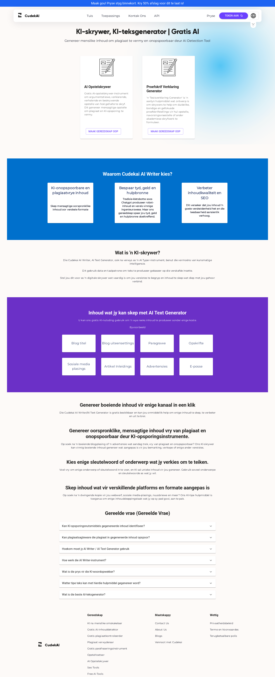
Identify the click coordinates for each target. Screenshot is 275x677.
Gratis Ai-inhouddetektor (102, 629)
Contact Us (162, 623)
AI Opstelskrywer (98, 661)
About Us (161, 629)
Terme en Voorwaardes (224, 629)
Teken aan (233, 15)
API (156, 16)
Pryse (211, 16)
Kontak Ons (137, 16)
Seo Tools (93, 667)
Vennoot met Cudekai (168, 642)
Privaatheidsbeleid (221, 623)
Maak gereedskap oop (103, 131)
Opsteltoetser (96, 654)
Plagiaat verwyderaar (100, 642)
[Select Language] (253, 16)
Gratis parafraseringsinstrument (107, 648)
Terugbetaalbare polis (223, 635)
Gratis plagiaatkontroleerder (105, 635)
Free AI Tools (95, 673)
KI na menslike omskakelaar (104, 623)
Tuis (90, 16)
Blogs (158, 635)
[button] (137, 526)
